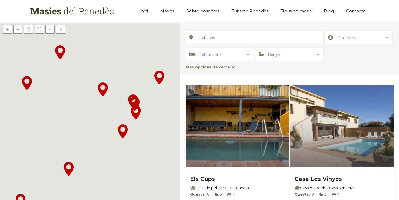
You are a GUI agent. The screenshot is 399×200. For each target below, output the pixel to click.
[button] (159, 77)
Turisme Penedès (250, 11)
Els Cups (202, 179)
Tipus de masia (296, 11)
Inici (144, 11)
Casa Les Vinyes (318, 179)
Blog (329, 11)
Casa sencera (237, 188)
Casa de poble (209, 188)
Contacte (356, 11)
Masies (167, 11)
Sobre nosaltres (202, 11)
